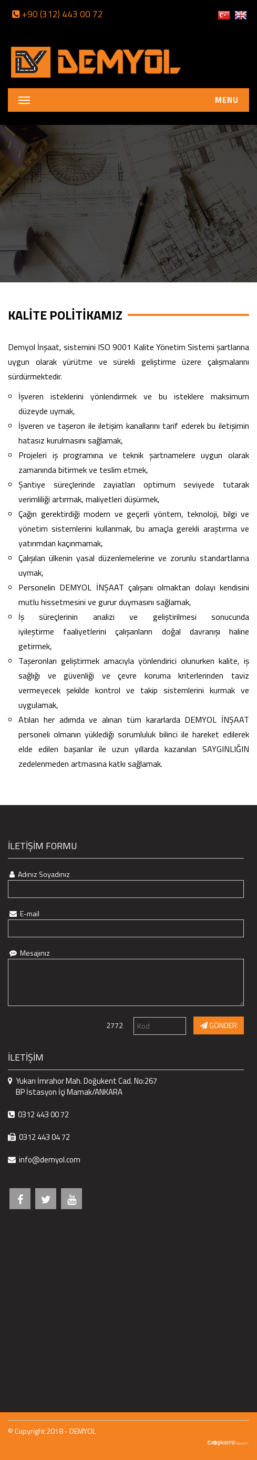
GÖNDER (218, 1025)
